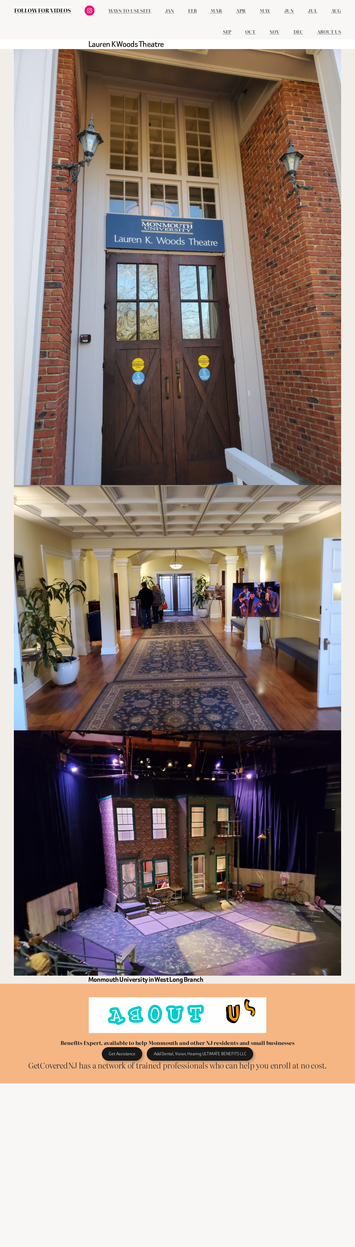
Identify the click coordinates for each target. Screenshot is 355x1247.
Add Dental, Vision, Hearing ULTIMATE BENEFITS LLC (200, 1053)
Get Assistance (122, 1053)
